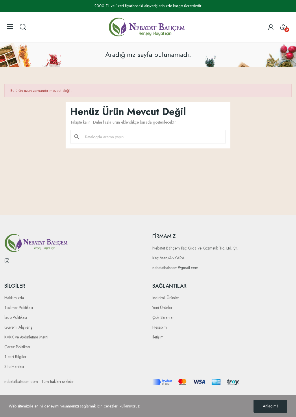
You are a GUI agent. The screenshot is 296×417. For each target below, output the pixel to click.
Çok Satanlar (163, 317)
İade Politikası (15, 317)
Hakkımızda (14, 298)
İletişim (158, 337)
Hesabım (159, 327)
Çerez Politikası (17, 347)
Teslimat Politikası (18, 307)
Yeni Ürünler (162, 307)
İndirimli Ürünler (165, 298)
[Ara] (151, 137)
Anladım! (270, 406)
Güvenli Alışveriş (18, 327)
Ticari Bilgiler (15, 357)
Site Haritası (14, 366)
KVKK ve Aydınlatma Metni (26, 337)
